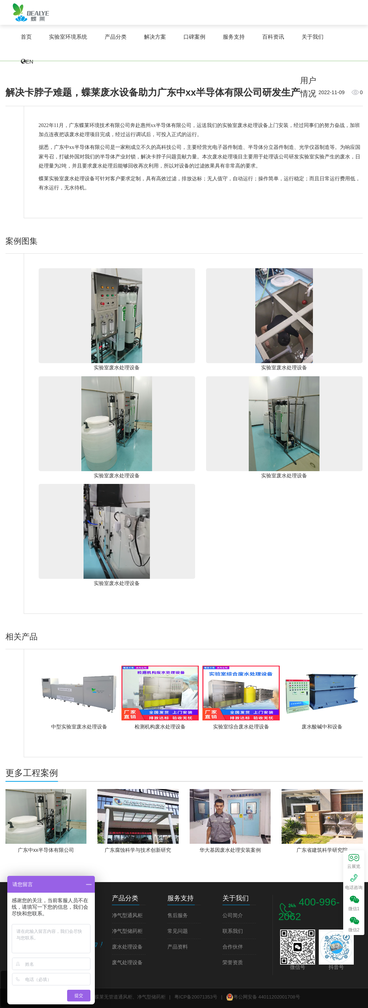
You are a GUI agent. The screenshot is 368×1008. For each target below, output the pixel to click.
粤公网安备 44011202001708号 (263, 997)
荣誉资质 (232, 962)
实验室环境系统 (68, 37)
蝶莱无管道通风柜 (31, 12)
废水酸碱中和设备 (322, 727)
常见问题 (177, 931)
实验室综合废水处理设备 (241, 727)
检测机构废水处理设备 (160, 727)
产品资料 (177, 947)
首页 (26, 37)
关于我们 (313, 37)
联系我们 (232, 931)
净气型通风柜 (127, 915)
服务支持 (234, 37)
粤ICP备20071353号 (196, 997)
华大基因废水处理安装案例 (230, 850)
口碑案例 (194, 37)
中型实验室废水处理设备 (79, 727)
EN (30, 61)
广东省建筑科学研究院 (322, 850)
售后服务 (177, 915)
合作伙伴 (232, 947)
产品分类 (116, 37)
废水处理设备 (127, 947)
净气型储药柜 (127, 931)
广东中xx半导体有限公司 (46, 850)
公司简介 (232, 915)
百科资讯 (273, 37)
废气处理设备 (127, 962)
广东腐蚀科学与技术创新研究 (138, 850)
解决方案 (155, 37)
